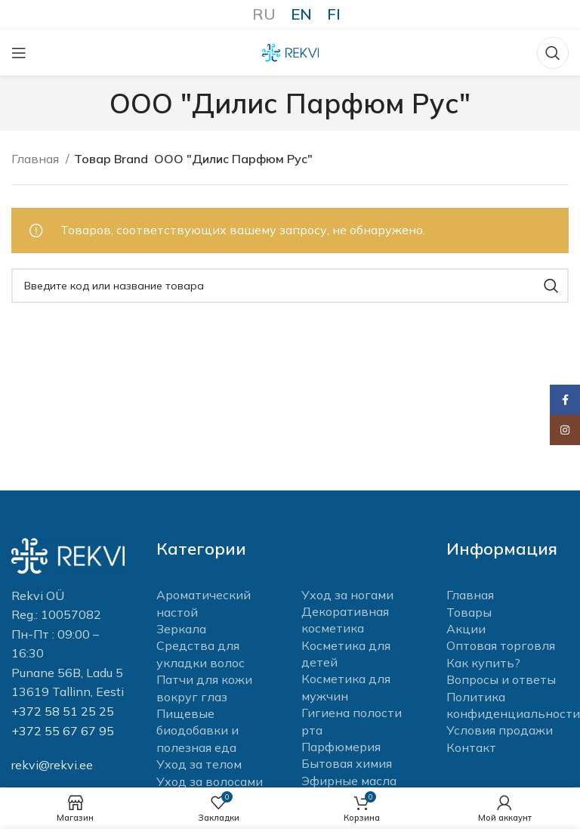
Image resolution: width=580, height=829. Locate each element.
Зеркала (181, 628)
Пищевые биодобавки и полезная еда (197, 730)
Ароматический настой (203, 603)
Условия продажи (499, 730)
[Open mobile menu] (19, 53)
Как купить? (483, 662)
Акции (466, 628)
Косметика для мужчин (345, 687)
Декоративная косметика (345, 620)
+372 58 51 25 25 (62, 711)
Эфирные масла (348, 780)
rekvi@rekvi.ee (52, 764)
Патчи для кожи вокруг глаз (204, 688)
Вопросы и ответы (501, 679)
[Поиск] (552, 53)
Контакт (471, 747)
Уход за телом (199, 764)
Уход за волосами (209, 781)
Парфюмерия (341, 746)
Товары (469, 612)
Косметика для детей (345, 654)
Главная (36, 158)
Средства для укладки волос (200, 654)
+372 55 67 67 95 (62, 730)
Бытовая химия (346, 763)
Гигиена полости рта (351, 721)
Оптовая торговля (500, 645)
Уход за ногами (347, 594)
